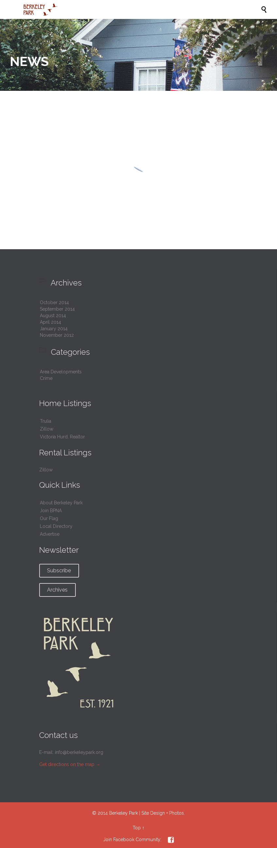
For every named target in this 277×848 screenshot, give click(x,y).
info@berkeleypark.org (79, 752)
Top (137, 827)
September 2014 (57, 309)
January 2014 (54, 328)
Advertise (49, 534)
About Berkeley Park (61, 502)
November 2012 (57, 335)
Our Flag (49, 518)
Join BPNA (51, 510)
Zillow (46, 429)
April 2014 (50, 322)
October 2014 (54, 302)
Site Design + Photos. (163, 813)
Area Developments (61, 371)
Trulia (45, 421)
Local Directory (56, 526)
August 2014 (53, 315)
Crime (46, 378)
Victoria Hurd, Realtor (62, 436)
